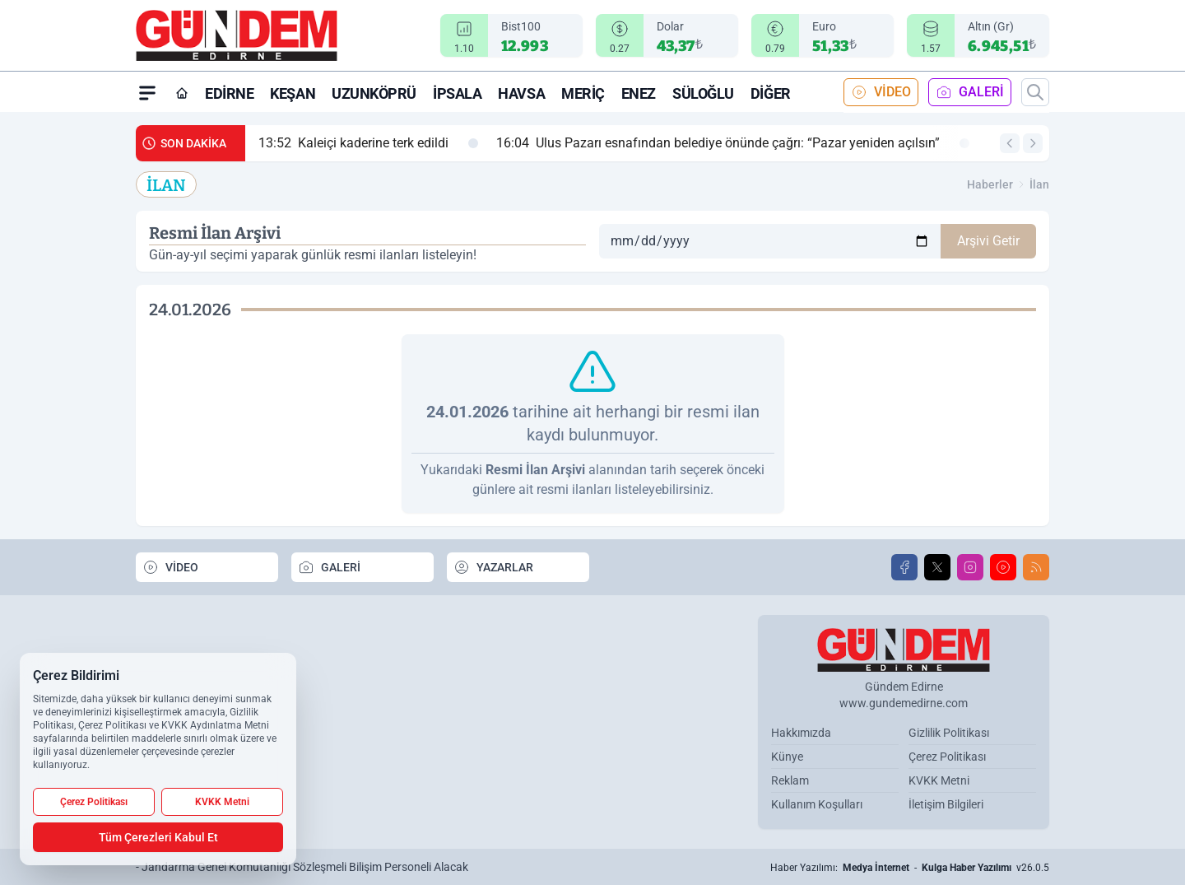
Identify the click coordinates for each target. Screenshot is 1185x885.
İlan (1039, 184)
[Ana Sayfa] (181, 93)
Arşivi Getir (988, 241)
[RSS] (1036, 567)
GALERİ (970, 92)
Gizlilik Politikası (948, 732)
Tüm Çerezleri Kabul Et (158, 837)
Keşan (292, 93)
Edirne (229, 93)
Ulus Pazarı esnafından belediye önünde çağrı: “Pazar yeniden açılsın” (732, 143)
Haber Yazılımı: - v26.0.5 (909, 867)
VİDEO (881, 92)
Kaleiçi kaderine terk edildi (368, 143)
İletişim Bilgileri (945, 804)
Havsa (521, 93)
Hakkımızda (801, 732)
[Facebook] (904, 567)
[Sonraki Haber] (1033, 143)
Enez (638, 93)
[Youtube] (1003, 567)
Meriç (583, 93)
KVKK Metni (938, 780)
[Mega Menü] (147, 92)
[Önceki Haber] (1010, 143)
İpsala (457, 93)
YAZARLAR (493, 567)
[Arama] (1035, 92)
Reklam (790, 780)
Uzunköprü (374, 93)
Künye (787, 756)
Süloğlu (703, 93)
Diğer (770, 93)
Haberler (990, 184)
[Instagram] (970, 567)
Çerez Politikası (947, 756)
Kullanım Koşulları (816, 804)
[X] (937, 567)
